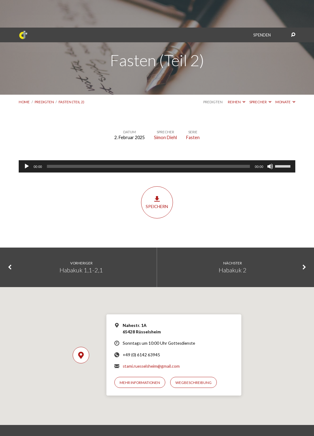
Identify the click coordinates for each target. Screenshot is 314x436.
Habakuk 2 (233, 242)
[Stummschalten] (270, 139)
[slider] (148, 138)
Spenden (262, 7)
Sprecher (260, 74)
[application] (157, 139)
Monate (285, 74)
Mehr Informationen (140, 355)
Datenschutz (167, 419)
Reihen (236, 74)
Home (24, 74)
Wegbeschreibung (193, 355)
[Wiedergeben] (27, 139)
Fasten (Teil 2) (71, 74)
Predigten (44, 74)
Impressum (145, 419)
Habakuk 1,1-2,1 (81, 242)
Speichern (156, 174)
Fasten (193, 109)
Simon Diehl (165, 109)
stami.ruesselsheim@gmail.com (151, 338)
